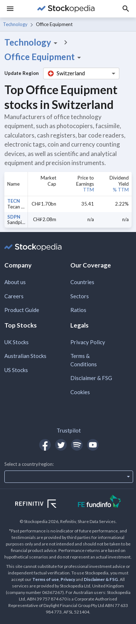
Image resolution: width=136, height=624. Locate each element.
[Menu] (10, 8)
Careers (14, 296)
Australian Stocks (25, 356)
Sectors (79, 296)
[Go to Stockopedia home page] (65, 8)
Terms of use (45, 579)
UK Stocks (16, 342)
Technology (15, 24)
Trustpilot (69, 430)
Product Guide (21, 310)
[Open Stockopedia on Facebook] (45, 445)
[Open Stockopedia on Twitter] (61, 445)
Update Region (21, 73)
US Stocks (16, 370)
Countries (82, 282)
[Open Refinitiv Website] (43, 504)
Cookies (80, 392)
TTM (88, 190)
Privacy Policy (87, 342)
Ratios (78, 310)
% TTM (121, 190)
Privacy (68, 579)
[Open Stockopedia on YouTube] (93, 445)
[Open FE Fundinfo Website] (99, 502)
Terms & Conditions (83, 360)
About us (15, 282)
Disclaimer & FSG (91, 378)
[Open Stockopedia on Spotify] (77, 445)
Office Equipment (43, 56)
